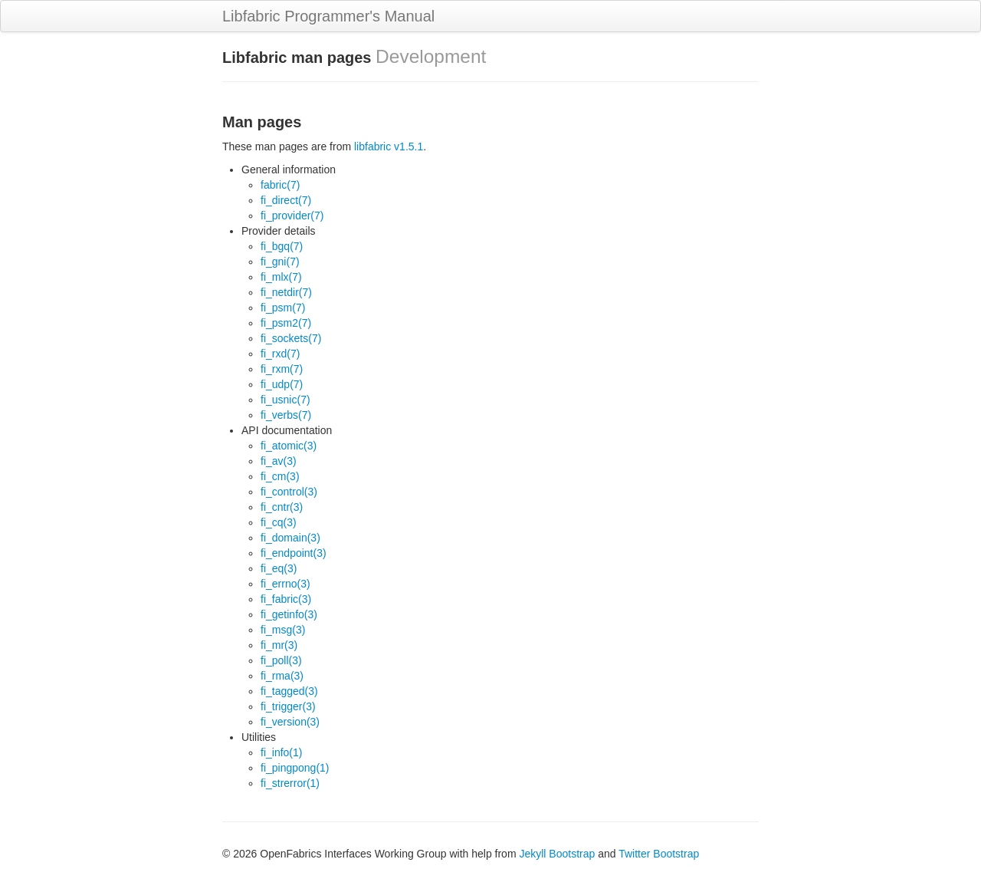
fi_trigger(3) (288, 706)
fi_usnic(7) (285, 399)
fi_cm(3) (280, 476)
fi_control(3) (289, 492)
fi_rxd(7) (280, 353)
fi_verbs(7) (286, 415)
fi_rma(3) (282, 676)
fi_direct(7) (286, 200)
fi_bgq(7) (282, 246)
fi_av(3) (279, 461)
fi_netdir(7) (286, 292)
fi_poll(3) (281, 660)
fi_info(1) (281, 752)
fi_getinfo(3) (289, 614)
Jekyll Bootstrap (557, 854)
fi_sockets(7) (291, 338)
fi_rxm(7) (282, 369)
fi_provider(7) (292, 215)
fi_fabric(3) (286, 599)
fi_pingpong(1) (295, 768)
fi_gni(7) (280, 261)
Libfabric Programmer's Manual (328, 16)
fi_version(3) (290, 722)
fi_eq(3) (279, 568)
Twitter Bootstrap (658, 854)
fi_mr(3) (279, 645)
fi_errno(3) (285, 584)
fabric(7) (280, 185)
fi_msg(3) (283, 630)
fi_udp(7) (282, 384)
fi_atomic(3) (289, 445)
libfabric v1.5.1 (388, 146)
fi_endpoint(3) (293, 553)
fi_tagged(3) (289, 691)
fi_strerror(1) (290, 783)
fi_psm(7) (283, 307)
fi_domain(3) (290, 538)
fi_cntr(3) (282, 507)
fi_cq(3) (279, 522)
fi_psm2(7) (286, 323)
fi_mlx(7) (281, 277)
